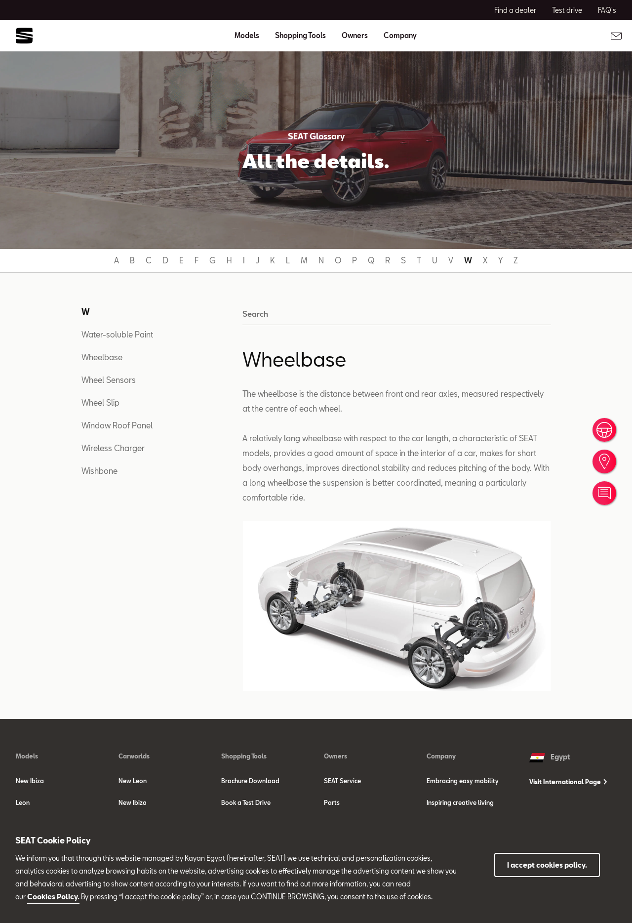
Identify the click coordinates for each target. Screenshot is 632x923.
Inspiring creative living (460, 802)
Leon (23, 802)
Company (441, 756)
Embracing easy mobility (463, 780)
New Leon (132, 780)
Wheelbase (101, 357)
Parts (332, 802)
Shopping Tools (244, 756)
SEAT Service (342, 780)
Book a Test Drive (246, 802)
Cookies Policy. (53, 896)
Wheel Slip (100, 402)
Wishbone (99, 470)
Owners (335, 756)
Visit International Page (568, 781)
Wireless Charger (113, 448)
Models (27, 756)
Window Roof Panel (117, 425)
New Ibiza (30, 780)
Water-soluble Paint (117, 334)
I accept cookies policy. (547, 865)
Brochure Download (250, 780)
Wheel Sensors (108, 379)
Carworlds (134, 756)
